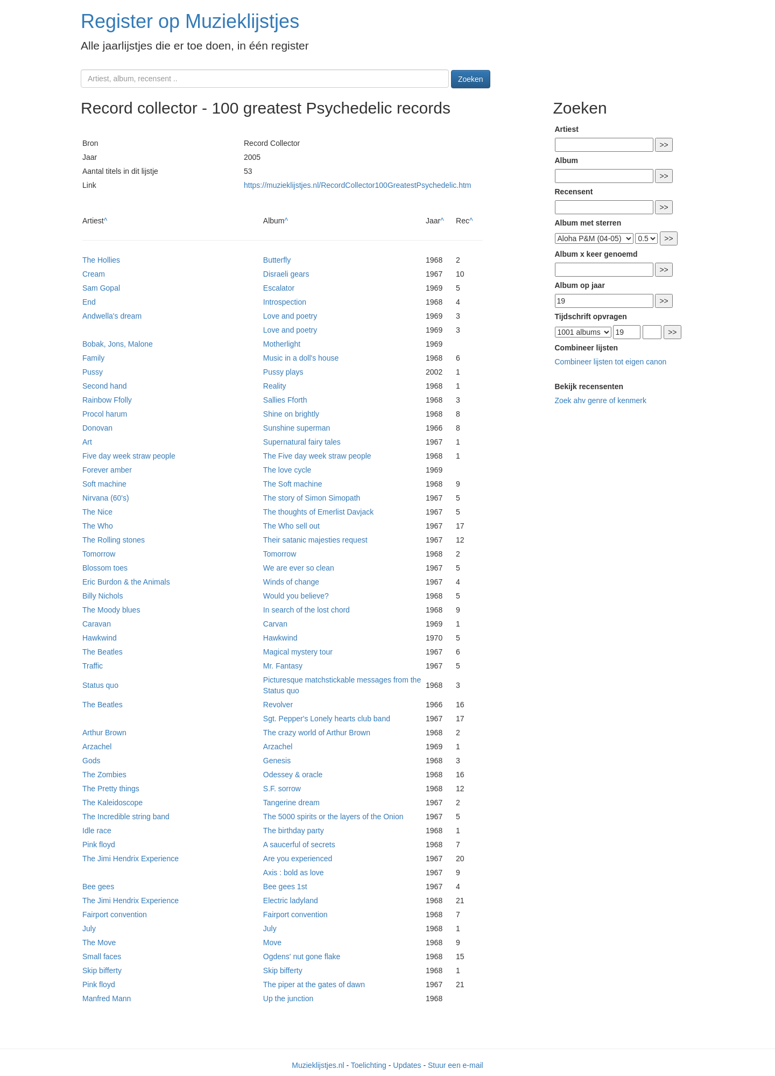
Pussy (92, 372)
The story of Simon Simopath (312, 498)
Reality (274, 386)
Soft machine (104, 484)
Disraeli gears (286, 274)
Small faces (101, 956)
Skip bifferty (102, 970)
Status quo (100, 685)
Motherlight (281, 344)
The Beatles (102, 652)
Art (87, 442)
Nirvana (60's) (105, 498)
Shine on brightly (291, 414)
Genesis (277, 760)
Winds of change (291, 582)
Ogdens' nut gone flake (302, 956)
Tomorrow (98, 554)
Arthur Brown (104, 732)
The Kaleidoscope (112, 802)
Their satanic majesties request (315, 540)
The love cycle (287, 470)
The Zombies (104, 774)
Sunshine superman (296, 428)
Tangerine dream (291, 802)
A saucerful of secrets (299, 844)
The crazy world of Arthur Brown (316, 732)
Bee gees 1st (285, 886)
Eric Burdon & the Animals (126, 582)
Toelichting (368, 1065)
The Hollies (101, 260)
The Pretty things (110, 788)
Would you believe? (296, 596)
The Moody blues (111, 610)
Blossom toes (105, 568)
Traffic (92, 666)
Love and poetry (290, 316)
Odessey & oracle (293, 774)
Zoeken (470, 79)
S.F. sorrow (282, 788)
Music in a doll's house (301, 358)
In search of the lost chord (306, 610)
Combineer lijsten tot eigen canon (611, 361)
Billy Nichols (102, 596)
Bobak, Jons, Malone (117, 344)
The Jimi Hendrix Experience (130, 858)
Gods (91, 760)
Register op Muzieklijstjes (190, 21)
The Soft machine (292, 484)
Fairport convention (114, 914)
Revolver (278, 704)
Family (93, 358)
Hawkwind (99, 638)
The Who (97, 526)
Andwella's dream (112, 316)
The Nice (97, 512)
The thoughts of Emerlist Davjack (318, 512)
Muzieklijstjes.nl (318, 1065)
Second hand (104, 386)
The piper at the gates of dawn (314, 984)
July (89, 928)
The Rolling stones (113, 540)
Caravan (96, 624)
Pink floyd (98, 844)
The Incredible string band (126, 816)
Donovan (97, 428)
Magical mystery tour (298, 652)
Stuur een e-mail (455, 1065)
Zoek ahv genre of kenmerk (600, 400)
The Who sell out (291, 526)
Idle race (96, 830)
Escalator (278, 288)
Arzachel (96, 746)
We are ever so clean (298, 568)
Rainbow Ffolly (107, 400)
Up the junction (288, 998)
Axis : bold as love (293, 872)
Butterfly (277, 260)
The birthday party (293, 830)
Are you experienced (297, 858)
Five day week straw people (128, 456)
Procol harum (104, 414)
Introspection (284, 302)
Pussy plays (283, 372)
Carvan (275, 624)
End (89, 302)
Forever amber (107, 470)
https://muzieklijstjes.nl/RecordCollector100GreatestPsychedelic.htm (357, 185)
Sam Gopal (101, 288)
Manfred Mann (106, 998)
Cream (93, 274)
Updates (407, 1065)
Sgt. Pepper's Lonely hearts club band (326, 718)
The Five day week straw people (317, 456)
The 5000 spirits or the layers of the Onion (333, 816)
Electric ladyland (290, 900)
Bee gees (98, 886)
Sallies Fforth (285, 400)
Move (272, 942)
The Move (99, 942)
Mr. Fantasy (282, 666)
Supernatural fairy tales (302, 442)
